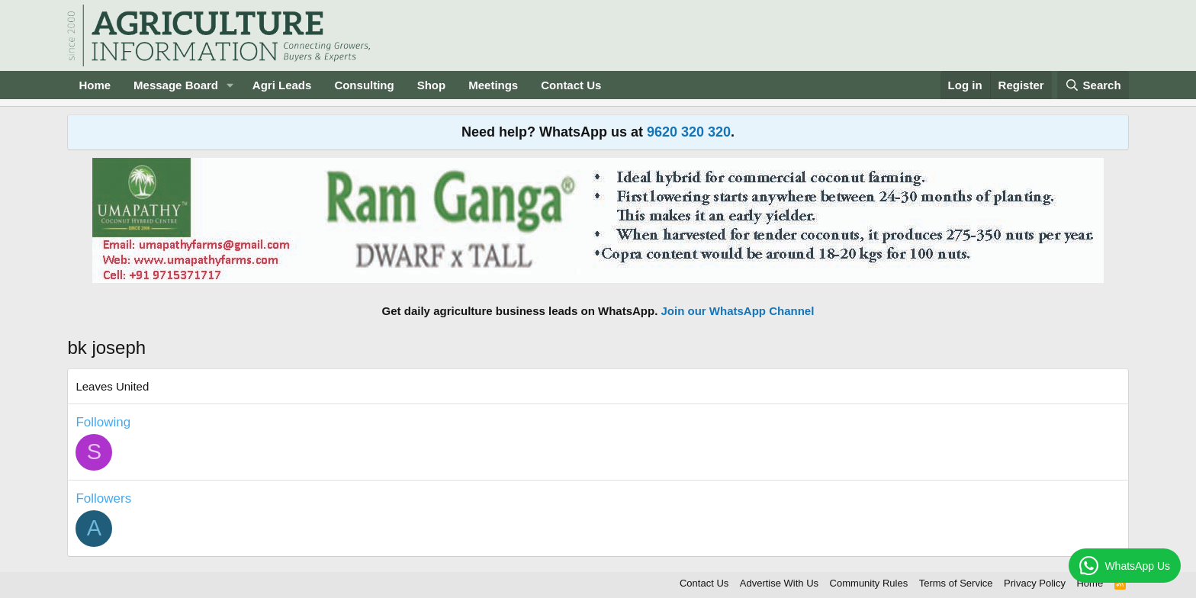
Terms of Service (956, 583)
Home (95, 85)
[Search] (1093, 85)
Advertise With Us (779, 583)
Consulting (364, 85)
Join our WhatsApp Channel (738, 310)
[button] (230, 85)
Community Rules (869, 583)
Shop (431, 85)
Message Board (175, 85)
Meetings (493, 85)
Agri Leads (282, 85)
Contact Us (571, 85)
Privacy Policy (1035, 583)
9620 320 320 (689, 132)
